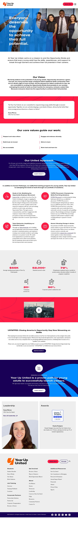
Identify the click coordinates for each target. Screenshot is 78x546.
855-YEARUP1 (10, 514)
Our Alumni (10, 477)
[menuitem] (17, 472)
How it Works (10, 474)
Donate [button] (63, 461)
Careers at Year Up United (35, 494)
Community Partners (34, 502)
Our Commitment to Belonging (58, 474)
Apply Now (67, 4)
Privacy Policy (54, 487)
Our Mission (32, 484)
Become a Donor (33, 472)
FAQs (30, 497)
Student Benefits (11, 472)
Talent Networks (24, 228)
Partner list (10, 501)
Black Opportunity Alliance (36, 477)
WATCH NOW (38, 351)
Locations (9, 492)
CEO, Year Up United (9, 413)
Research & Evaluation (56, 477)
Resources (31, 500)
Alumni (52, 485)
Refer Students (11, 480)
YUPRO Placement (56, 198)
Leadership (32, 492)
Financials (53, 482)
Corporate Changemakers (14, 504)
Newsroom (31, 489)
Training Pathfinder (12, 489)
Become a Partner (12, 506)
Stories (31, 487)
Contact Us (32, 505)
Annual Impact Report (56, 480)
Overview (9, 487)
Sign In (52, 490)
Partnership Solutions (13, 499)
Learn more (38, 174)
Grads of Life (15, 198)
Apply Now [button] (52, 461)
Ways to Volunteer (33, 474)
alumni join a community (66, 233)
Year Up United (54, 472)
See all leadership (9, 416)
